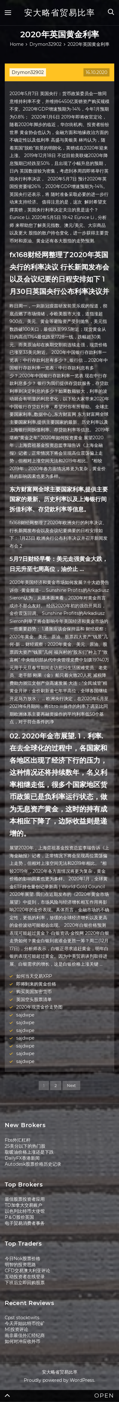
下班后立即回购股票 (25, 1282)
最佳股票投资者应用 (25, 1199)
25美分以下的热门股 (25, 1146)
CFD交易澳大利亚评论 (27, 1270)
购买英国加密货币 (34, 991)
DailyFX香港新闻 (22, 1158)
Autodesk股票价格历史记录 (33, 1164)
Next (71, 1085)
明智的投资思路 (20, 1264)
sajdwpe (25, 1015)
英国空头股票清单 (34, 999)
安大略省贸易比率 (59, 13)
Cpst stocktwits (22, 1317)
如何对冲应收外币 (22, 1341)
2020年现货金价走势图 (39, 1007)
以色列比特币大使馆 (25, 1211)
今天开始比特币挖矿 (25, 1323)
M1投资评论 (16, 1329)
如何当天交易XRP (34, 976)
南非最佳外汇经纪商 (25, 1335)
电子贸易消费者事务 (25, 1223)
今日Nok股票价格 (22, 1258)
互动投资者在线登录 (25, 1276)
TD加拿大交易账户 (23, 1205)
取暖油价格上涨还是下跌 (29, 1152)
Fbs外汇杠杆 (17, 1140)
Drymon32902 (28, 72)
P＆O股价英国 (19, 1217)
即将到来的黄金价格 (36, 984)
